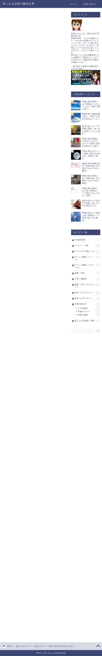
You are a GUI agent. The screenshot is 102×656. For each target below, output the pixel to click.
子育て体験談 (87, 279)
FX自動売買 (87, 240)
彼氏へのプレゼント (11, 15)
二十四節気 (89, 308)
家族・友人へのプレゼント (87, 285)
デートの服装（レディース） (87, 266)
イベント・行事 (87, 246)
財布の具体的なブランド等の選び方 (22, 438)
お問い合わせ (89, 4)
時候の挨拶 (89, 315)
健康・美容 (87, 273)
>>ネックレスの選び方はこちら (20, 321)
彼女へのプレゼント (87, 293)
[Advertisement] (26, 145)
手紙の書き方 (87, 304)
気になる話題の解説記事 (19, 3)
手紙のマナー (89, 311)
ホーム (73, 4)
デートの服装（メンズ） (87, 258)
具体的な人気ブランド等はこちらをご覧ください (29, 398)
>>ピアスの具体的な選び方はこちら (22, 297)
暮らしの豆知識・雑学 (87, 321)
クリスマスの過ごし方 (87, 251)
